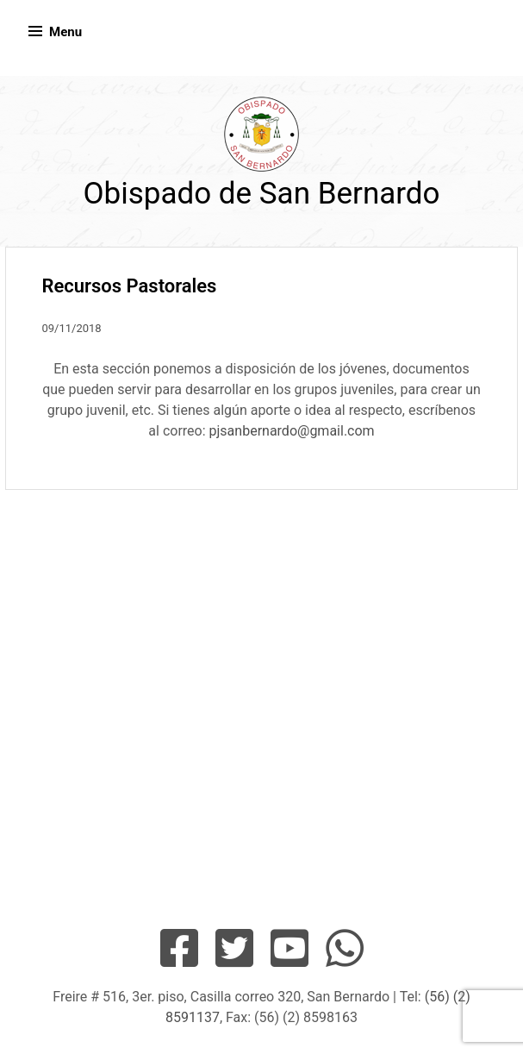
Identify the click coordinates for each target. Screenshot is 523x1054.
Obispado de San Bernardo (261, 193)
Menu (65, 32)
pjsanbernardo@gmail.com (292, 431)
